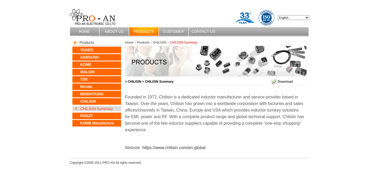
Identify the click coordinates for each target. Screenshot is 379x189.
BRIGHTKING (92, 94)
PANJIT (86, 116)
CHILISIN (88, 101)
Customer (173, 31)
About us (114, 31)
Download (281, 81)
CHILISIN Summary (96, 109)
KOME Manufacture (97, 123)
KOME (85, 64)
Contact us (203, 31)
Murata (86, 87)
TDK (84, 79)
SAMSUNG (89, 57)
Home (84, 31)
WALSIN (87, 72)
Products (143, 31)
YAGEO (86, 50)
